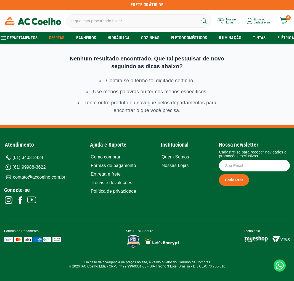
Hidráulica (118, 37)
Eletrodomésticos (189, 37)
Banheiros (86, 37)
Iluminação (230, 37)
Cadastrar (234, 180)
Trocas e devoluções (111, 183)
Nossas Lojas (175, 165)
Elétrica (285, 37)
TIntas (259, 37)
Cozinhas (150, 37)
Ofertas (56, 37)
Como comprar (106, 157)
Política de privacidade (113, 191)
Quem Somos (175, 157)
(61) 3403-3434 (24, 157)
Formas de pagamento (113, 165)
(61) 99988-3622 (26, 167)
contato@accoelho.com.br (35, 177)
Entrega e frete (106, 174)
